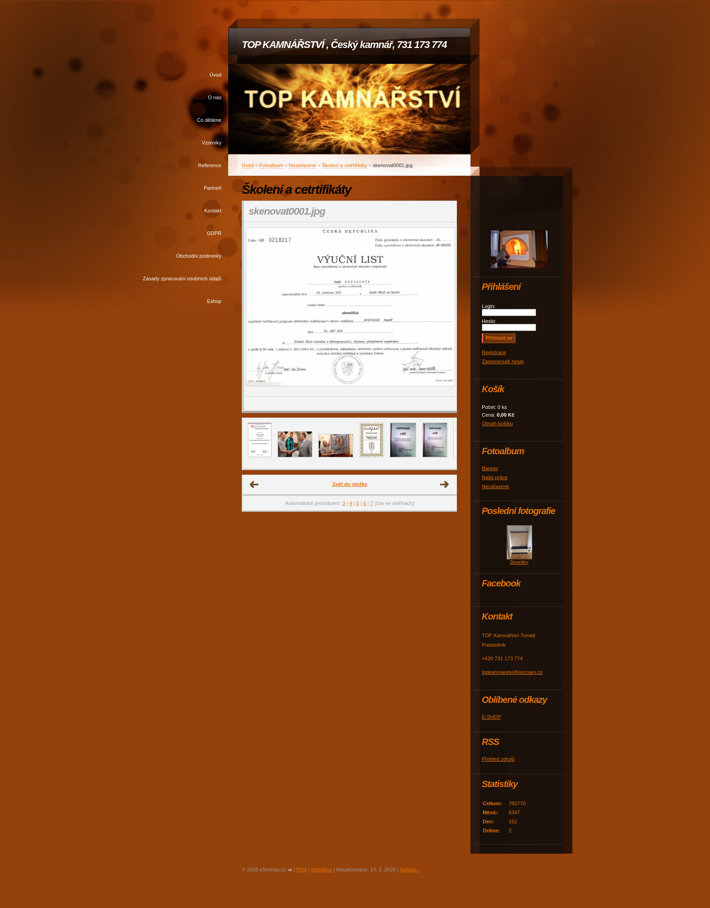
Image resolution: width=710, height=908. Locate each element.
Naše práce (495, 477)
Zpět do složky (350, 484)
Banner (490, 468)
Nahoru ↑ (410, 869)
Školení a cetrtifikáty (344, 165)
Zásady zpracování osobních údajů (182, 278)
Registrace (494, 352)
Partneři (212, 188)
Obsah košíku (497, 423)
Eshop (214, 301)
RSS (301, 869)
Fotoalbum (271, 165)
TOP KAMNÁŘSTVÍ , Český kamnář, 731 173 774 (344, 44)
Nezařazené (302, 165)
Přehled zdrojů (498, 759)
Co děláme (209, 120)
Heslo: (489, 321)
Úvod (215, 74)
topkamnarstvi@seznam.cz (512, 672)
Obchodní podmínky (198, 256)
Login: (488, 306)
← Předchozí (254, 484)
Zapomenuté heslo (503, 361)
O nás (214, 97)
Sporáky (519, 562)
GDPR (214, 233)
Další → (444, 484)
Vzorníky (211, 142)
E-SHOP (491, 717)
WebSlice (321, 869)
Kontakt (212, 210)
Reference (209, 165)
